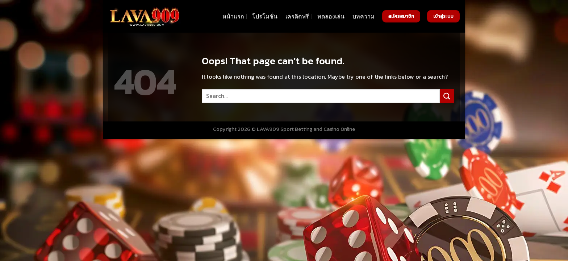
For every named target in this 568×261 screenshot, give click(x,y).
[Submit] (447, 96)
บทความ (363, 16)
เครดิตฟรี (297, 16)
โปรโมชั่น (264, 16)
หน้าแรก (233, 16)
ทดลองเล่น (330, 16)
